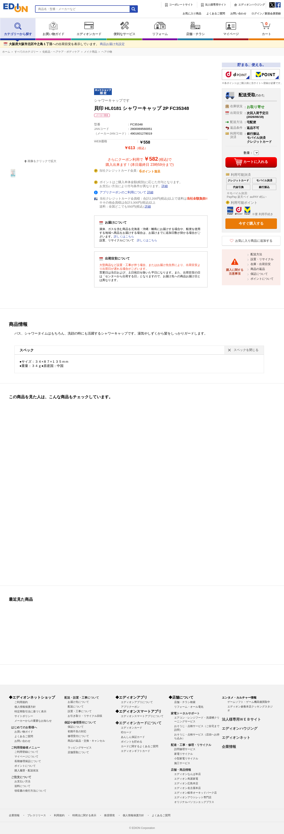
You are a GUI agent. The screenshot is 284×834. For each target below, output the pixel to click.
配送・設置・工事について (81, 697)
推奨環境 (109, 815)
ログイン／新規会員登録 (266, 13)
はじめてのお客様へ (24, 727)
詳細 (165, 186)
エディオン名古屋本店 (187, 788)
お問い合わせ (238, 13)
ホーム (6, 51)
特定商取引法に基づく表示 (30, 711)
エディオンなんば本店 (187, 774)
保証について (259, 273)
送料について (22, 786)
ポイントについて (262, 278)
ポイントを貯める (131, 741)
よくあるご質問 (215, 13)
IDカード (126, 732)
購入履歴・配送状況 (26, 770)
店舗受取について (78, 752)
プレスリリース (36, 815)
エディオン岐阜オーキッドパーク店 (195, 792)
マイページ (230, 29)
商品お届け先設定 (112, 44)
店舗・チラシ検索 (184, 702)
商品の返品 (257, 269)
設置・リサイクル (262, 259)
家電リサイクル (183, 753)
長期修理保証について (27, 761)
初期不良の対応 (77, 731)
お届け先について (78, 701)
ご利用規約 (21, 702)
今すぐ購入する (251, 223)
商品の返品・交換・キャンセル (86, 740)
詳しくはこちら (124, 236)
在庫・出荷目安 (260, 264)
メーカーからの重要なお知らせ (33, 720)
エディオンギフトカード (135, 751)
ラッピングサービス (80, 747)
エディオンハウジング (251, 4)
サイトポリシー (23, 716)
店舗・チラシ (195, 29)
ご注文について (21, 777)
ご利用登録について (26, 751)
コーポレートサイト (181, 4)
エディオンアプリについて (137, 702)
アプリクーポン (130, 706)
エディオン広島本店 (186, 783)
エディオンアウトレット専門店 (192, 797)
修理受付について (78, 736)
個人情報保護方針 (25, 706)
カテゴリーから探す (18, 29)
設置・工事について (80, 711)
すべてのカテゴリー (26, 51)
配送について (76, 706)
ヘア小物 (106, 51)
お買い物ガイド (53, 29)
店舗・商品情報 (181, 769)
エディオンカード (88, 29)
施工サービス (182, 763)
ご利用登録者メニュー (25, 747)
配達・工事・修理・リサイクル (191, 745)
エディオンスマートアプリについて (142, 716)
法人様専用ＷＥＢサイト (241, 719)
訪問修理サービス (184, 749)
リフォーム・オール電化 (188, 706)
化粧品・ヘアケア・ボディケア (61, 51)
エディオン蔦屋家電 (186, 778)
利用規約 (59, 815)
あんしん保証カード (133, 737)
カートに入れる (251, 162)
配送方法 (256, 254)
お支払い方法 (22, 781)
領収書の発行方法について (30, 790)
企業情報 (229, 747)
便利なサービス (124, 29)
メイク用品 (90, 51)
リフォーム (160, 29)
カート (266, 28)
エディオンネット (236, 737)
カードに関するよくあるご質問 (139, 746)
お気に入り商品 (192, 13)
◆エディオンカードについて (138, 723)
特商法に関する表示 (84, 815)
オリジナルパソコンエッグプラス (194, 802)
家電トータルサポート (185, 713)
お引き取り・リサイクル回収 (85, 715)
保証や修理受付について (80, 722)
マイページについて (26, 756)
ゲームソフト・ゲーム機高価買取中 (248, 701)
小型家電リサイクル (186, 758)
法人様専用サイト (215, 4)
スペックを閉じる (246, 350)
